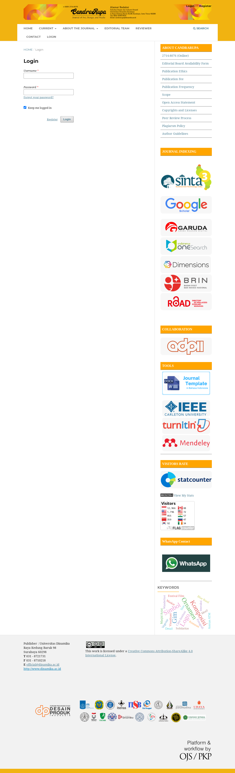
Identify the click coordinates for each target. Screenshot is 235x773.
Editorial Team (116, 28)
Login (51, 36)
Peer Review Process (176, 118)
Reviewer (144, 28)
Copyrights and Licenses (180, 110)
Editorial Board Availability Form (185, 63)
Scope (166, 95)
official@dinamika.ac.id (42, 665)
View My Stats (184, 495)
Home (28, 28)
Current (46, 28)
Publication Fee (173, 79)
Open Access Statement (178, 102)
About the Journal (79, 28)
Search (201, 28)
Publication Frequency (178, 87)
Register (205, 6)
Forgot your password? (39, 97)
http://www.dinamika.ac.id (42, 669)
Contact (33, 36)
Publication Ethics (174, 71)
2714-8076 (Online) (175, 56)
